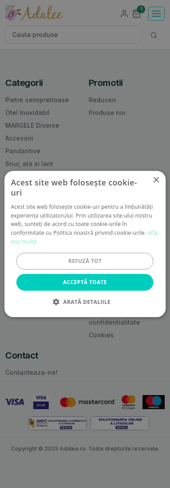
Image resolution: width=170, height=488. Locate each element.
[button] (84, 301)
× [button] (155, 180)
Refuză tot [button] (84, 261)
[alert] (85, 244)
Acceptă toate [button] (85, 282)
